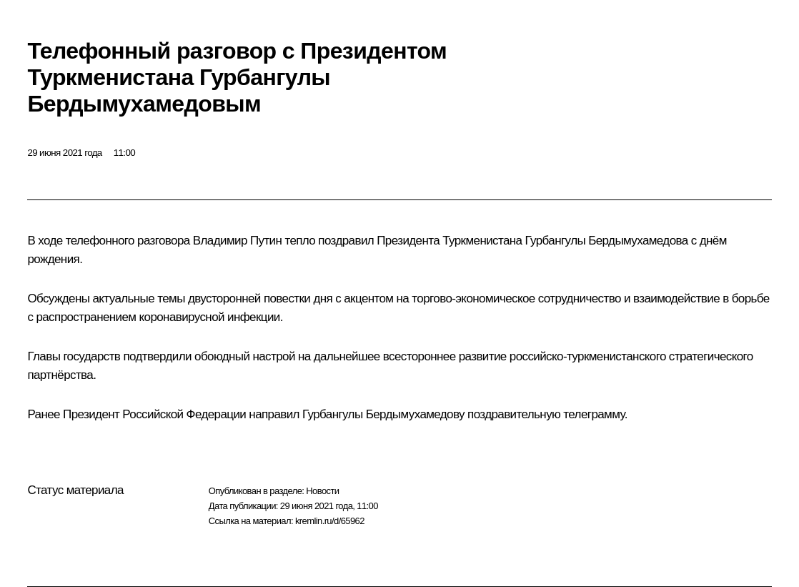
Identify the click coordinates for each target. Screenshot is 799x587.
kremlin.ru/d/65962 (329, 521)
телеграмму (593, 414)
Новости (322, 490)
